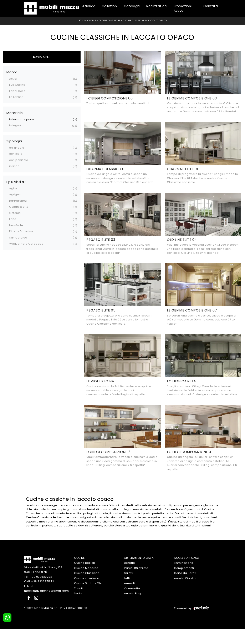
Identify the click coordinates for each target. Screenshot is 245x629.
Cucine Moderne (86, 568)
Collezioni (110, 6)
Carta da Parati (185, 573)
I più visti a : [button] (16, 182)
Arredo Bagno (134, 593)
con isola (15, 154)
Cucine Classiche (109, 20)
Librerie (129, 563)
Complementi (184, 568)
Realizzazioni (156, 6)
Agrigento (16, 194)
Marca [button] (11, 72)
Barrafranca (18, 201)
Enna (12, 219)
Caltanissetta (19, 207)
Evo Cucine (17, 85)
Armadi (129, 583)
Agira (13, 188)
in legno (15, 125)
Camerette (132, 588)
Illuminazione (183, 563)
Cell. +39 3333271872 (39, 581)
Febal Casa (17, 91)
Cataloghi (132, 6)
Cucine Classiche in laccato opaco (145, 20)
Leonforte (16, 225)
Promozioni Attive (183, 8)
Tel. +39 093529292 (38, 577)
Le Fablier (16, 97)
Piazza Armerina (21, 231)
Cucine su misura (86, 578)
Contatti (210, 6)
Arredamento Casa (139, 558)
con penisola (18, 160)
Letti (127, 578)
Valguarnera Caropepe (26, 244)
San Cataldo (18, 238)
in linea (14, 166)
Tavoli (78, 588)
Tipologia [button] (14, 141)
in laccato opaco (21, 119)
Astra (13, 79)
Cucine (91, 20)
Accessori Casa (186, 558)
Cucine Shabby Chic (88, 583)
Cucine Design (84, 563)
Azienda (89, 6)
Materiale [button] (14, 113)
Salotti (128, 573)
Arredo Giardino (186, 578)
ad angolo (16, 148)
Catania (15, 213)
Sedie (78, 593)
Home (81, 20)
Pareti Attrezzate (136, 568)
